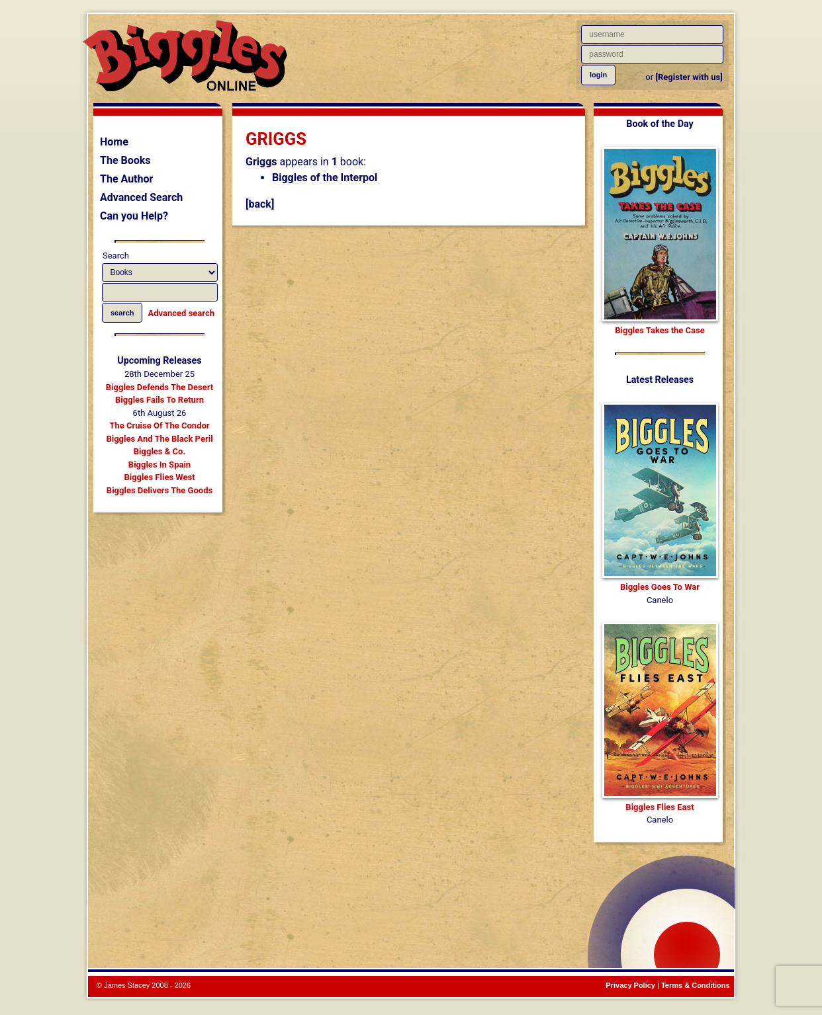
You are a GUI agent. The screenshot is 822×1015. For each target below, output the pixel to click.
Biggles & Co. (159, 451)
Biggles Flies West (159, 477)
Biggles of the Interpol (324, 177)
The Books (125, 160)
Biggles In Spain (159, 464)
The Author (126, 179)
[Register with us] (688, 77)
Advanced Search (141, 197)
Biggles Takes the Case (660, 330)
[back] (260, 204)
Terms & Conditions (695, 985)
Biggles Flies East (659, 807)
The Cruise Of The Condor (159, 425)
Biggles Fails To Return (159, 400)
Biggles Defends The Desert (159, 387)
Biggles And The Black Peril (159, 439)
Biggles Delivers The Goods (159, 490)
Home (114, 142)
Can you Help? (134, 216)
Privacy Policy (630, 985)
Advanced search (181, 313)
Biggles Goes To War (660, 587)
